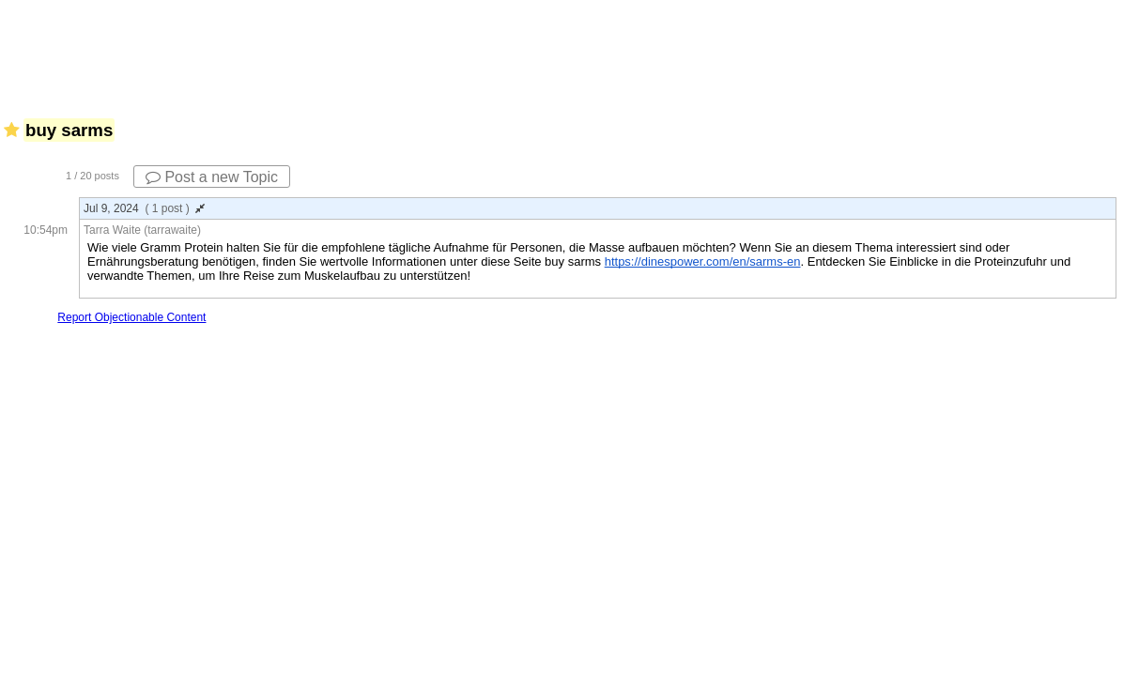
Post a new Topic (212, 177)
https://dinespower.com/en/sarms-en (703, 261)
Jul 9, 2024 (144, 208)
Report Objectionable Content (131, 317)
